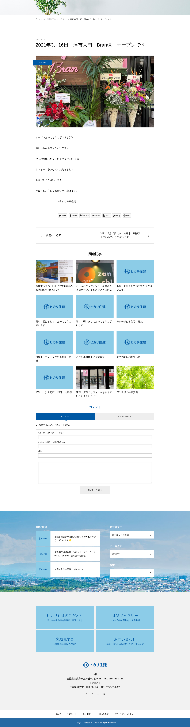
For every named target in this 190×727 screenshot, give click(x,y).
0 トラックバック (124, 416)
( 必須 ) (51, 433)
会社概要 (87, 714)
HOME (58, 714)
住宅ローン (71, 714)
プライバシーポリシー (125, 714)
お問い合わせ (102, 714)
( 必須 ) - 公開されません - (52, 442)
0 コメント (65, 416)
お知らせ (42, 62)
